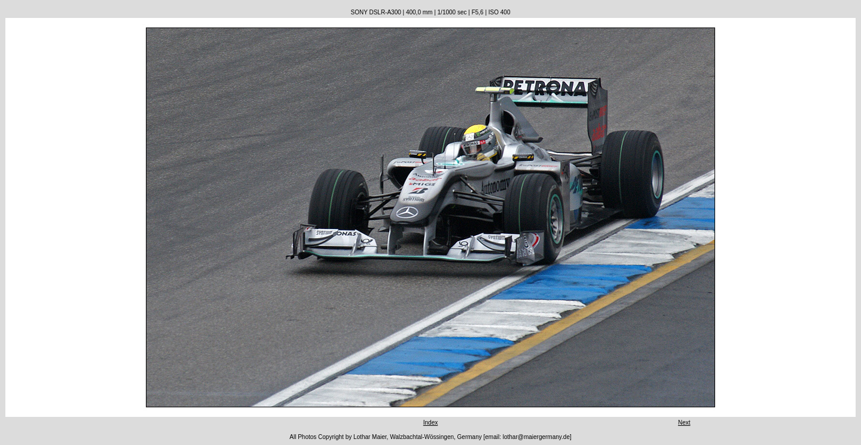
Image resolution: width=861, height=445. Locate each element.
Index (430, 422)
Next (684, 422)
